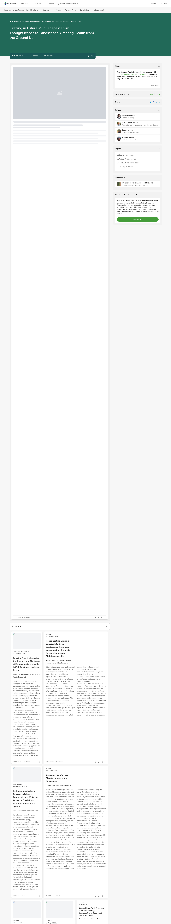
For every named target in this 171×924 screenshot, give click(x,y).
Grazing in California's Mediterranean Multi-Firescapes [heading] (57, 778)
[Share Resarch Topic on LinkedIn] (156, 102)
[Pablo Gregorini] (137, 116)
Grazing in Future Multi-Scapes (133, 74)
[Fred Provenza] (137, 138)
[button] (33, 56)
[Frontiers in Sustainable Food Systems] (137, 184)
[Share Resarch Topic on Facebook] (153, 102)
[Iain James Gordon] (137, 124)
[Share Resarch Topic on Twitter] (150, 102)
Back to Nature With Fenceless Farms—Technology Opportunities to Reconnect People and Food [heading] (91, 911)
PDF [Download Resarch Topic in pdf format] (152, 94)
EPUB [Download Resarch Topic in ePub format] (158, 94)
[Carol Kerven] (137, 131)
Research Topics (76, 21)
